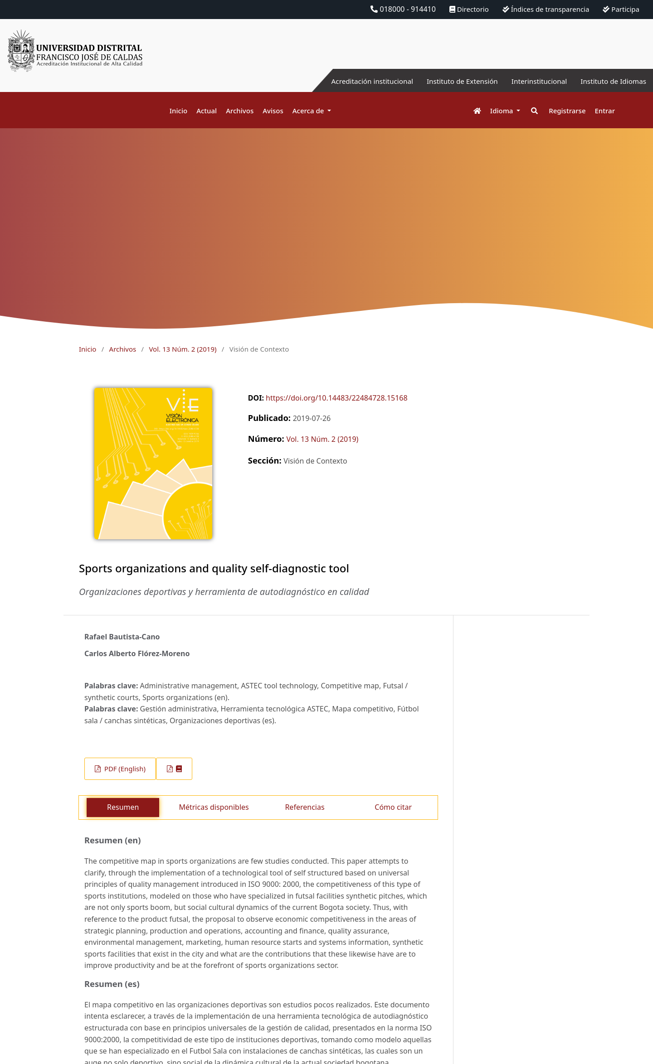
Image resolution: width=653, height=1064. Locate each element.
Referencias (304, 807)
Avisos (273, 110)
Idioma (502, 110)
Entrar (605, 110)
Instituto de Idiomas (611, 81)
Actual (206, 110)
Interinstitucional (535, 81)
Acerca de (309, 110)
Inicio (178, 110)
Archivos (239, 110)
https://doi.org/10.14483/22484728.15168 (337, 398)
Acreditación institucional (361, 81)
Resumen (123, 807)
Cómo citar (393, 807)
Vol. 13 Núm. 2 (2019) (182, 348)
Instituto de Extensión (454, 81)
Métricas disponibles (214, 807)
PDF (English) (124, 768)
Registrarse (567, 110)
